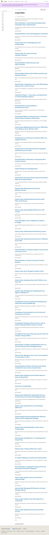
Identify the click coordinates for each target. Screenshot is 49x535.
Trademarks (43, 531)
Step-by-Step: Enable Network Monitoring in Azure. (30, 231)
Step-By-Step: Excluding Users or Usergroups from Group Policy (30, 439)
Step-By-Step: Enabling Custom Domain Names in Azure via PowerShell (30, 376)
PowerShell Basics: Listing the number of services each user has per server (31, 250)
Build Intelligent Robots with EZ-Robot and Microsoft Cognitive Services (31, 74)
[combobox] (7, 11)
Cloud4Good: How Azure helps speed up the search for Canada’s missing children (31, 334)
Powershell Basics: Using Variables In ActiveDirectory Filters (26, 106)
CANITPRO (24, 9)
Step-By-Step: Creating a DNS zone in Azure (28, 449)
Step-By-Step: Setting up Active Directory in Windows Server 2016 (31, 240)
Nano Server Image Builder (23, 386)
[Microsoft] (2, 1)
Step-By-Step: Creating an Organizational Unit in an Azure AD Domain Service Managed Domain (30, 345)
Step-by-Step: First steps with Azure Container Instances (26, 54)
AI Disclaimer (3, 531)
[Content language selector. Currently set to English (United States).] (6, 529)
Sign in (47, 1)
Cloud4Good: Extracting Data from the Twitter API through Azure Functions (30, 313)
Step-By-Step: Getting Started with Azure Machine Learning (27, 189)
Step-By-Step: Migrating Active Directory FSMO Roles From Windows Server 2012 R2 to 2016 (31, 128)
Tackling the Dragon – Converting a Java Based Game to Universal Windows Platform (31, 96)
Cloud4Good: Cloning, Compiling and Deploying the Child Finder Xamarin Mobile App (31, 302)
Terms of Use (38, 531)
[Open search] (44, 1)
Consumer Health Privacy (30, 531)
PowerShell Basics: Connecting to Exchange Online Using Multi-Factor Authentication (30, 24)
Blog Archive (20, 9)
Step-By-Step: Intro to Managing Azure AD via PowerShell (28, 43)
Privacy (22, 531)
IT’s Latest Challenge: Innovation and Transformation (31, 458)
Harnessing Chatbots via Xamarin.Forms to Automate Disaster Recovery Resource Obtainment (31, 117)
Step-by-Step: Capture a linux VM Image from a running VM (29, 500)
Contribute (18, 531)
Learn (16, 9)
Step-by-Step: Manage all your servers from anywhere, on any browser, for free (31, 356)
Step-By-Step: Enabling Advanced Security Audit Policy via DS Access (29, 200)
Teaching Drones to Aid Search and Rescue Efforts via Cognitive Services (31, 138)
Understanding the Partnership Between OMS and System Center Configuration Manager (30, 417)
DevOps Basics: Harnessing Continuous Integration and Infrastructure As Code (30, 149)
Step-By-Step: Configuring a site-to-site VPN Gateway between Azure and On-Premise (31, 85)
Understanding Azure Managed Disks (26, 169)
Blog (14, 531)
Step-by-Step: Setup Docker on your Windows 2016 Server (29, 406)
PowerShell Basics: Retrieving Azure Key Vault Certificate (27, 63)
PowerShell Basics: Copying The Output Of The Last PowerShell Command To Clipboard (30, 467)
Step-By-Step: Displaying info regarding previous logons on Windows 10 (30, 291)
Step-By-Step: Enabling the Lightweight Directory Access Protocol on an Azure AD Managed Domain (30, 396)
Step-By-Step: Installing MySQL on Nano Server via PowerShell (29, 428)
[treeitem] (7, 13)
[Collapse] (13, 9)
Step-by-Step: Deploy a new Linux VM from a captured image (28, 478)
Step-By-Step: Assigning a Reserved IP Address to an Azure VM (31, 281)
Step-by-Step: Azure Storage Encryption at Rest (29, 271)
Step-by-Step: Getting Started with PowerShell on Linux (29, 510)
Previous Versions (9, 531)
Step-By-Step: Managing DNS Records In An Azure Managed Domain (30, 489)
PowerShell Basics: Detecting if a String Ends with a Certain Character (30, 160)
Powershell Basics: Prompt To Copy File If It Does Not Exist (29, 261)
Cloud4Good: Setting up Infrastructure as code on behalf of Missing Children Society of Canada (30, 324)
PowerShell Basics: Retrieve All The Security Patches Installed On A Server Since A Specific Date (30, 367)
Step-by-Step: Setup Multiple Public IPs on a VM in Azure (29, 210)
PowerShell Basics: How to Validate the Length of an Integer (30, 221)
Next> (16, 520)
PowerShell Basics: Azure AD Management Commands (31, 34)
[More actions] (47, 9)
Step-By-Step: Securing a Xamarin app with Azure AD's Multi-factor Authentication (31, 178)
